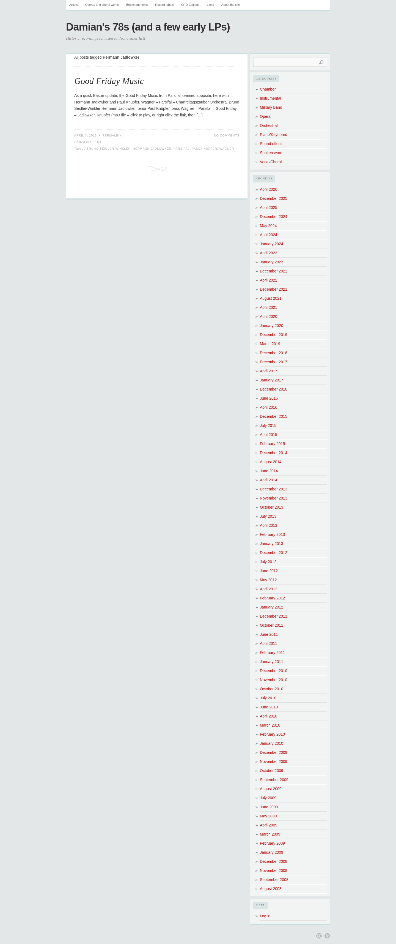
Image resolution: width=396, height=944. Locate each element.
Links (210, 4)
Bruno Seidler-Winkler (109, 148)
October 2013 (271, 507)
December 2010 (273, 671)
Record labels (164, 4)
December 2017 (273, 362)
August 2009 (271, 789)
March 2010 (270, 725)
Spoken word (271, 153)
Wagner (226, 148)
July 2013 (268, 516)
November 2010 (273, 680)
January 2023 (271, 262)
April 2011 (268, 643)
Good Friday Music (109, 81)
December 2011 (273, 616)
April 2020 (268, 316)
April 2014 (268, 480)
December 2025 (273, 198)
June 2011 (269, 634)
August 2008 (271, 888)
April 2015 (268, 434)
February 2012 (272, 598)
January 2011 (271, 661)
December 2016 (273, 389)
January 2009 (271, 852)
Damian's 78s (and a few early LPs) (148, 27)
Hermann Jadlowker (152, 148)
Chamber (268, 89)
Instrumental (270, 98)
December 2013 (273, 489)
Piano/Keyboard (273, 134)
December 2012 (273, 552)
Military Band (271, 107)
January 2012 (271, 607)
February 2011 (272, 652)
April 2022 (268, 280)
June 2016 (269, 398)
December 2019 (273, 334)
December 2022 (273, 271)
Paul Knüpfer (204, 148)
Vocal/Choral (271, 162)
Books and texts (137, 4)
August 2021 (271, 298)
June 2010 (269, 707)
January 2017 (271, 380)
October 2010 (271, 689)
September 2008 (274, 879)
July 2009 (268, 798)
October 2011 (271, 625)
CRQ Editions (190, 4)
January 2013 (271, 543)
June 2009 (269, 807)
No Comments (226, 135)
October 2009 (271, 770)
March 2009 (270, 834)
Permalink (112, 135)
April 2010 (268, 716)
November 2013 (273, 498)
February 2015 (272, 443)
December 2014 (273, 453)
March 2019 (270, 344)
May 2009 (268, 816)
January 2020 (271, 325)
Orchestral (269, 125)
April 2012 (268, 589)
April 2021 (268, 307)
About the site (230, 4)
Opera (95, 142)
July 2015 (268, 425)
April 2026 (268, 189)
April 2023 (268, 253)
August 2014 (271, 462)
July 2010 (268, 698)
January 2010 (271, 743)
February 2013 (272, 534)
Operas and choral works (102, 4)
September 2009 (274, 779)
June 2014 (269, 471)
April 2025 (268, 207)
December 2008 (273, 861)
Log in (265, 916)
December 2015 (273, 416)
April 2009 (268, 825)
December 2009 (273, 752)
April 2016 (268, 407)
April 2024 (268, 235)
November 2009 (273, 761)
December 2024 (273, 216)
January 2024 (271, 244)
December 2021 (273, 289)
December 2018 (273, 353)
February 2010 (272, 734)
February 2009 (272, 843)
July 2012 (268, 562)
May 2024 (268, 225)
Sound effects (271, 143)
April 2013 (268, 525)
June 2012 (269, 571)
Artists (73, 4)
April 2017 (268, 371)
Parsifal (181, 148)
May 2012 (268, 580)
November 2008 (273, 870)
